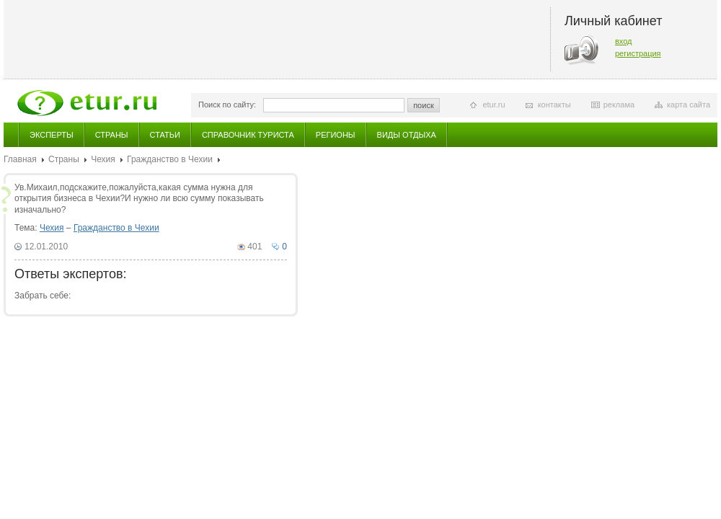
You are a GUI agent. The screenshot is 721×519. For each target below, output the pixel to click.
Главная (20, 159)
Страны (111, 134)
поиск (423, 105)
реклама (618, 104)
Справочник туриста (248, 134)
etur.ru (493, 104)
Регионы (335, 134)
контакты (554, 104)
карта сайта (688, 104)
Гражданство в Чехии (170, 159)
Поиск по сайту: (227, 104)
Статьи (165, 134)
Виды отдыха (406, 134)
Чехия (103, 159)
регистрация (638, 53)
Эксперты (52, 134)
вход (623, 41)
